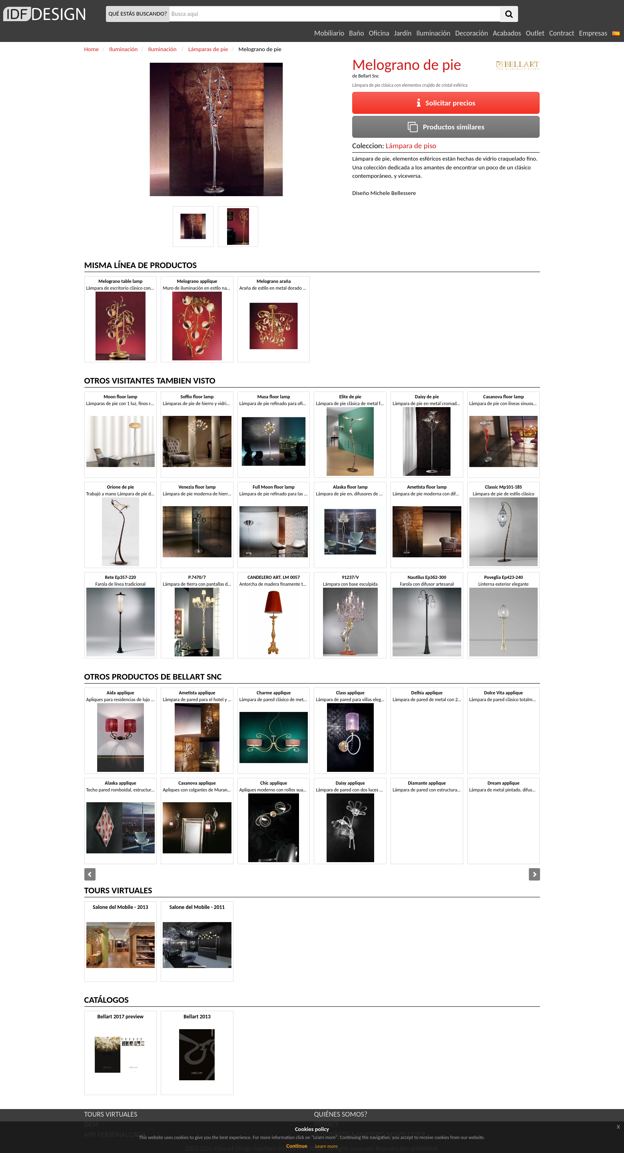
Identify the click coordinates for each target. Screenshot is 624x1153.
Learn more (326, 1146)
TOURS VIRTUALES (111, 1114)
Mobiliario (329, 33)
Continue (296, 1146)
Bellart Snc (368, 76)
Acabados (507, 33)
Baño (356, 33)
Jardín (402, 33)
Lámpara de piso (411, 145)
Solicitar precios (446, 102)
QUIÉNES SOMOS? (341, 1114)
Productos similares (446, 126)
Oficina (379, 33)
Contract (561, 33)
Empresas (593, 33)
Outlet (535, 33)
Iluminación (433, 33)
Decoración (471, 33)
